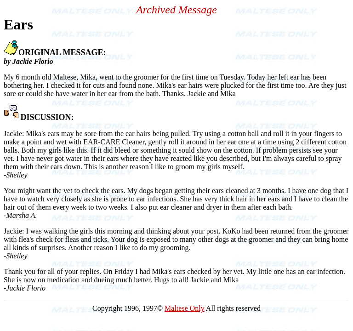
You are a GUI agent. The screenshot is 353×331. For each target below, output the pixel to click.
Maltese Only (185, 308)
